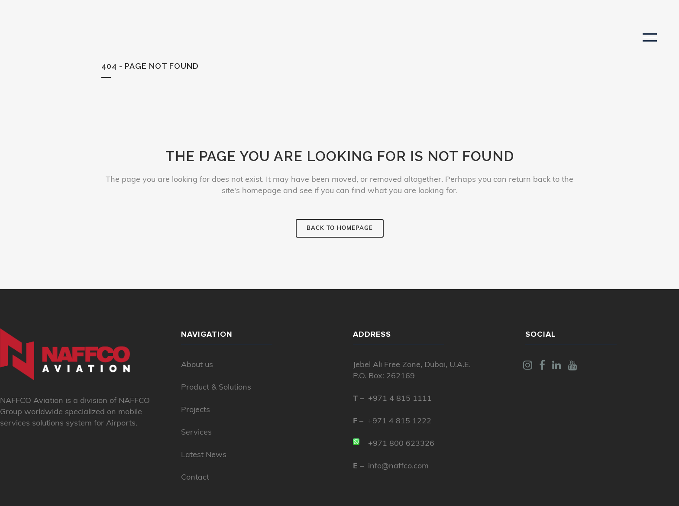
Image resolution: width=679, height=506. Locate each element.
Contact (195, 478)
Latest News (203, 455)
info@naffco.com (398, 466)
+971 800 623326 (401, 444)
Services (196, 433)
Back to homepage (340, 228)
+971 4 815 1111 (400, 399)
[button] (650, 37)
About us (197, 365)
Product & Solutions (216, 388)
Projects (195, 410)
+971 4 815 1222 (399, 421)
